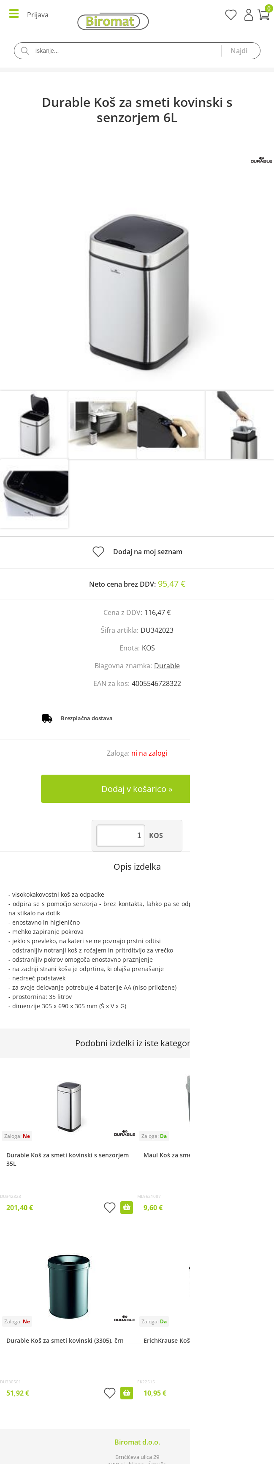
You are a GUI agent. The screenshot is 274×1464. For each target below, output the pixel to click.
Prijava (248, 15)
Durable (167, 665)
